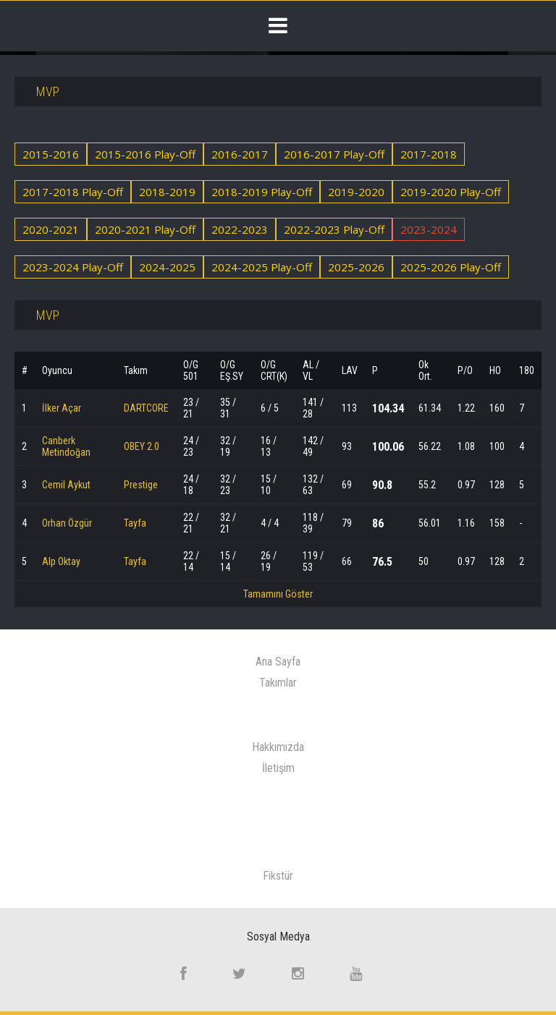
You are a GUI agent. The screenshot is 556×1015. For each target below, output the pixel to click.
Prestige (141, 484)
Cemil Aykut (66, 484)
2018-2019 (167, 191)
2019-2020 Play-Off (450, 191)
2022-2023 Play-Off (334, 229)
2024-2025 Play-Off (261, 267)
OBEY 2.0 (141, 446)
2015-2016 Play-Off (145, 154)
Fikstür (278, 876)
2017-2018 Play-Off (72, 191)
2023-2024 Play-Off (72, 267)
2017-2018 (428, 154)
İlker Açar (61, 408)
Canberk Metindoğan (66, 446)
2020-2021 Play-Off (145, 229)
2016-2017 (239, 154)
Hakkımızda (278, 747)
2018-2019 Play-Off (261, 191)
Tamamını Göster (278, 594)
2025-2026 (356, 267)
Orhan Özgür (67, 523)
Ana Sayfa (278, 661)
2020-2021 (50, 229)
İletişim (278, 768)
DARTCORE (146, 408)
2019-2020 (356, 191)
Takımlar (278, 682)
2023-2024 (428, 229)
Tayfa (135, 523)
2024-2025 (167, 267)
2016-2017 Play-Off (334, 154)
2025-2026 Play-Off (450, 267)
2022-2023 (239, 229)
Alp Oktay (61, 561)
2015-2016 (50, 154)
